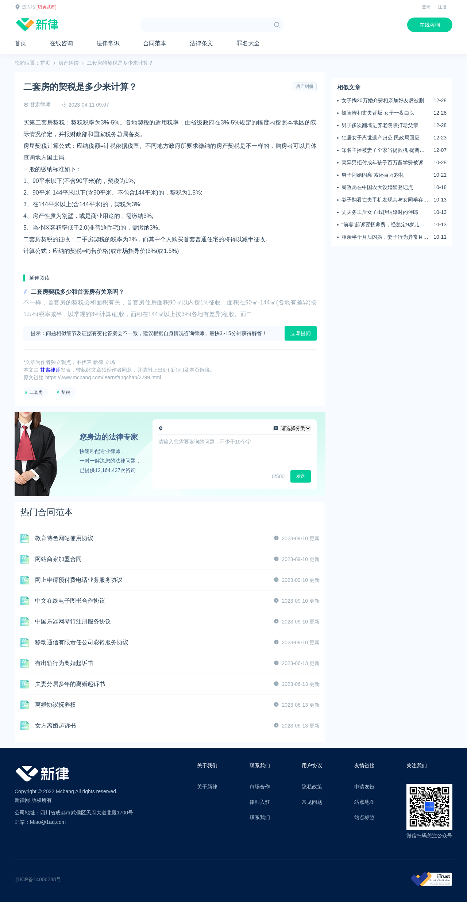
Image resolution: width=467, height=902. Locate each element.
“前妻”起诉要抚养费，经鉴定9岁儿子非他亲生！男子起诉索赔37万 (382, 225)
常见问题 (312, 802)
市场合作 (260, 787)
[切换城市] (46, 6)
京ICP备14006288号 (38, 879)
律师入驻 (260, 802)
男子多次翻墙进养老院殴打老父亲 (379, 125)
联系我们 (260, 817)
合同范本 (154, 43)
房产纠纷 (68, 63)
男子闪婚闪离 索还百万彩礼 (372, 175)
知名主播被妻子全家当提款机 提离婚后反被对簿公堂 (383, 150)
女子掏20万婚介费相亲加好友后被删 (382, 100)
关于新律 (207, 787)
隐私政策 (312, 787)
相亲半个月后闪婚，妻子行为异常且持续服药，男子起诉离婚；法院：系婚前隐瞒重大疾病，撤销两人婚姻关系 (384, 237)
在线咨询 (430, 25)
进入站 (28, 6)
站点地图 (364, 802)
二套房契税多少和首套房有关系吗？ (77, 292)
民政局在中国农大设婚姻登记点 (377, 187)
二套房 (36, 392)
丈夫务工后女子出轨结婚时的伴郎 (379, 212)
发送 (300, 476)
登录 (426, 6)
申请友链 (364, 787)
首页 (20, 43)
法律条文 (201, 43)
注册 (442, 6)
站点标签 (364, 817)
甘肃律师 (40, 104)
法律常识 (108, 43)
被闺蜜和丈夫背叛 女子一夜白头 (377, 113)
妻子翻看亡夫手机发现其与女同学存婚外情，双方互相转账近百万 (384, 200)
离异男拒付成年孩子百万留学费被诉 (382, 162)
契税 (65, 392)
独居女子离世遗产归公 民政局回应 (380, 138)
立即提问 (300, 333)
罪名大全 (248, 43)
